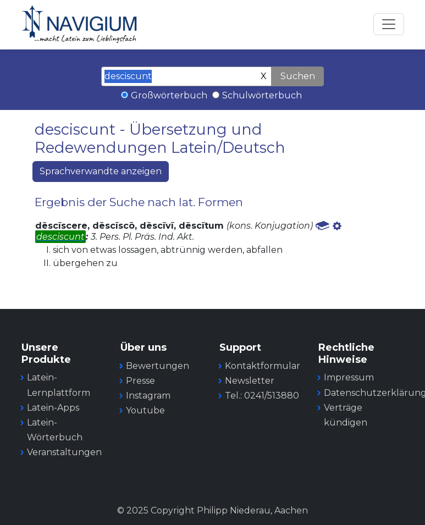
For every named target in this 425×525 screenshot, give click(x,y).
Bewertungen (157, 366)
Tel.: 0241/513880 (262, 395)
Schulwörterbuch (262, 95)
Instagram (148, 395)
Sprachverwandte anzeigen (101, 171)
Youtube (145, 410)
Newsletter (249, 380)
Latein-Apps (53, 407)
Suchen (297, 76)
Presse (140, 380)
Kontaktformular (262, 366)
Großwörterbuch (169, 95)
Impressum (349, 377)
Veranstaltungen (64, 452)
